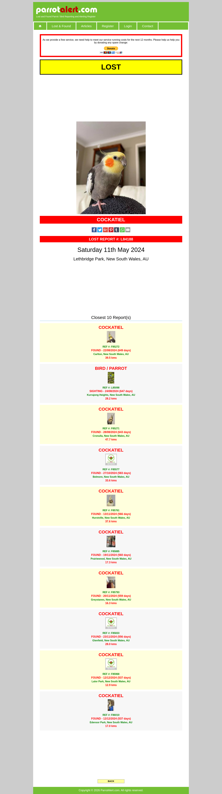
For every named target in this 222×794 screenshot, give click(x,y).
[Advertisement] (150, 10)
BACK (111, 781)
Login (128, 26)
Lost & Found (61, 26)
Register (108, 26)
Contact (147, 26)
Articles (86, 26)
